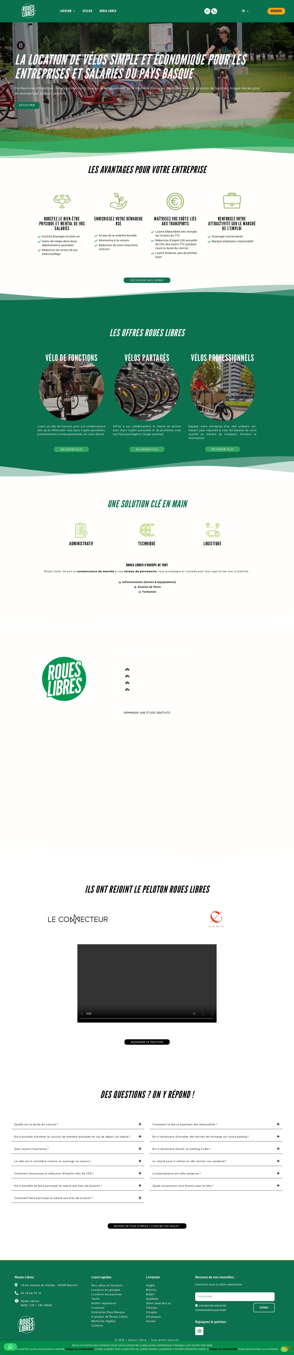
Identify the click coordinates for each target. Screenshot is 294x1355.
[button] (78, 1132)
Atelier (87, 11)
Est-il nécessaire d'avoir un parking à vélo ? (182, 1156)
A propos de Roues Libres (109, 1324)
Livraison (97, 1315)
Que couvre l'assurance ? (31, 1156)
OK (284, 1349)
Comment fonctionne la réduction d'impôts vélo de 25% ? (54, 1181)
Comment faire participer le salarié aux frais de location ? (53, 1205)
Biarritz (151, 1297)
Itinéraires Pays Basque (108, 1319)
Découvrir (27, 113)
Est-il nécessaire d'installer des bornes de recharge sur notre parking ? (201, 1144)
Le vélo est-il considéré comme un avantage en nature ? (52, 1168)
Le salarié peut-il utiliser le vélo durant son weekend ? (190, 1168)
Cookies (97, 1333)
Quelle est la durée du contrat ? (36, 1132)
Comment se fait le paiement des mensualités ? (185, 1132)
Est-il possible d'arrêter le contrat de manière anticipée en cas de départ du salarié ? (72, 1144)
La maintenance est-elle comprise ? (177, 1181)
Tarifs (95, 1306)
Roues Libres (108, 11)
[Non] (288, 1347)
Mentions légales (103, 1328)
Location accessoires (107, 1301)
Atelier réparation (103, 1310)
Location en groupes (106, 1297)
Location (67, 11)
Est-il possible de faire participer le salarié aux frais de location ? (58, 1193)
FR (245, 11)
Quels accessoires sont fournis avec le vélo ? (183, 1193)
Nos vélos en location (107, 1293)
